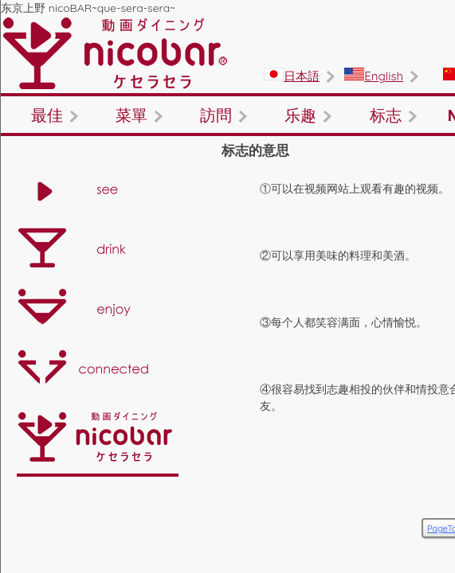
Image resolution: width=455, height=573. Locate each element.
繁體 (422, 33)
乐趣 (75, 139)
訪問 (378, 99)
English (333, 33)
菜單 (227, 99)
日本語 (253, 29)
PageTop (393, 480)
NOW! (378, 139)
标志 (227, 139)
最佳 (75, 99)
